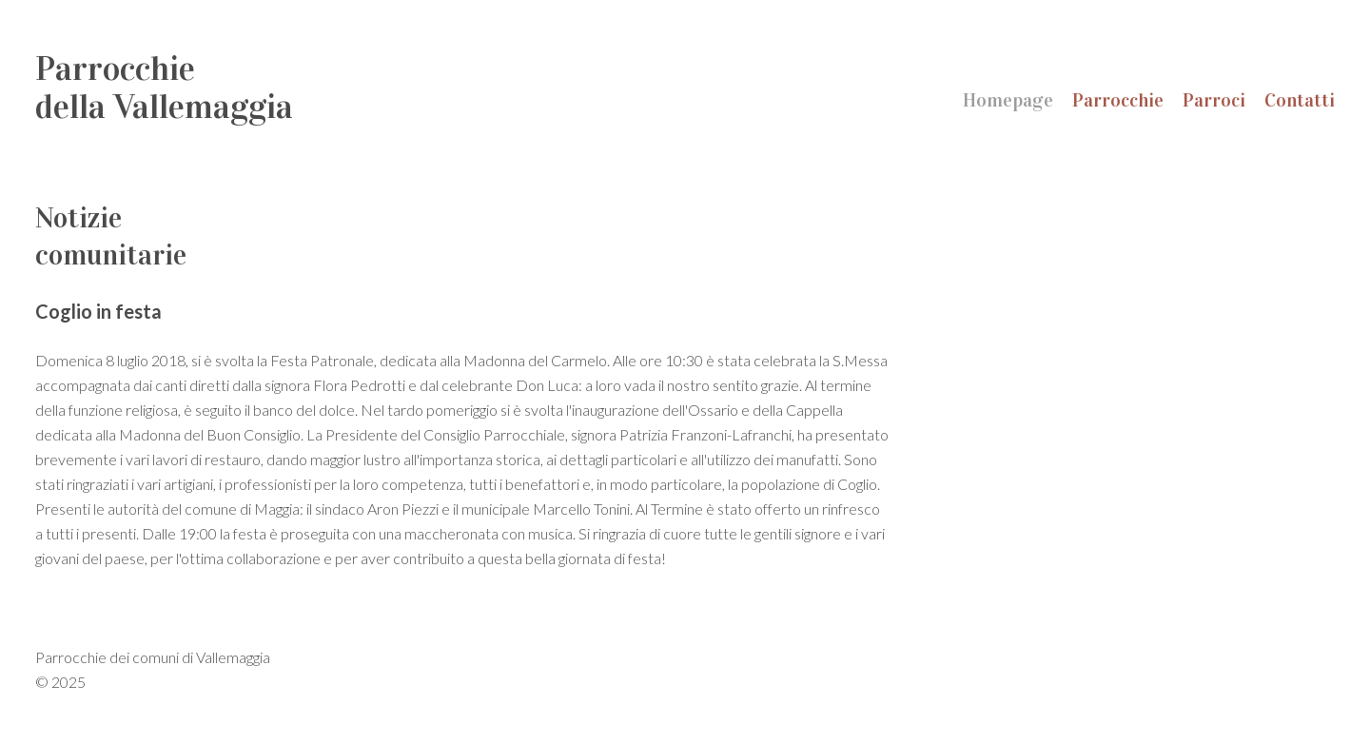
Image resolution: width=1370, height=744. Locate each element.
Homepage (1008, 99)
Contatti (1299, 99)
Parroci (1214, 99)
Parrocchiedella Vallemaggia (164, 87)
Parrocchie (1118, 99)
